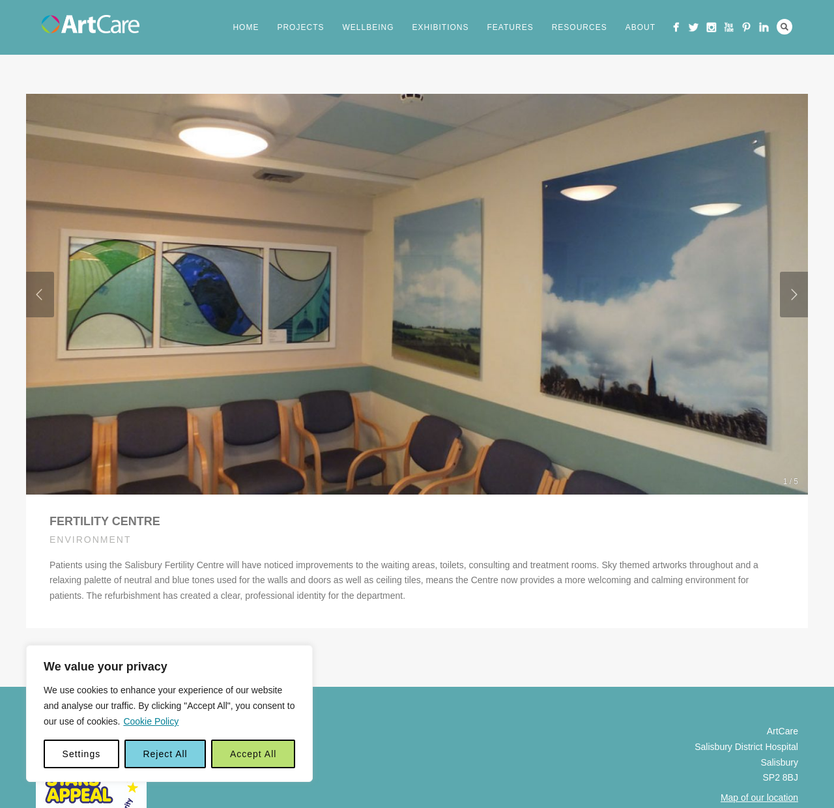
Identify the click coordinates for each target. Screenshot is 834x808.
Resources (579, 27)
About (640, 27)
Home (246, 27)
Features (510, 27)
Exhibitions (440, 27)
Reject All (165, 754)
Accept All (253, 754)
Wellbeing (368, 27)
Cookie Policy (151, 721)
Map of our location (759, 797)
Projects (300, 27)
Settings (82, 754)
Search (784, 27)
